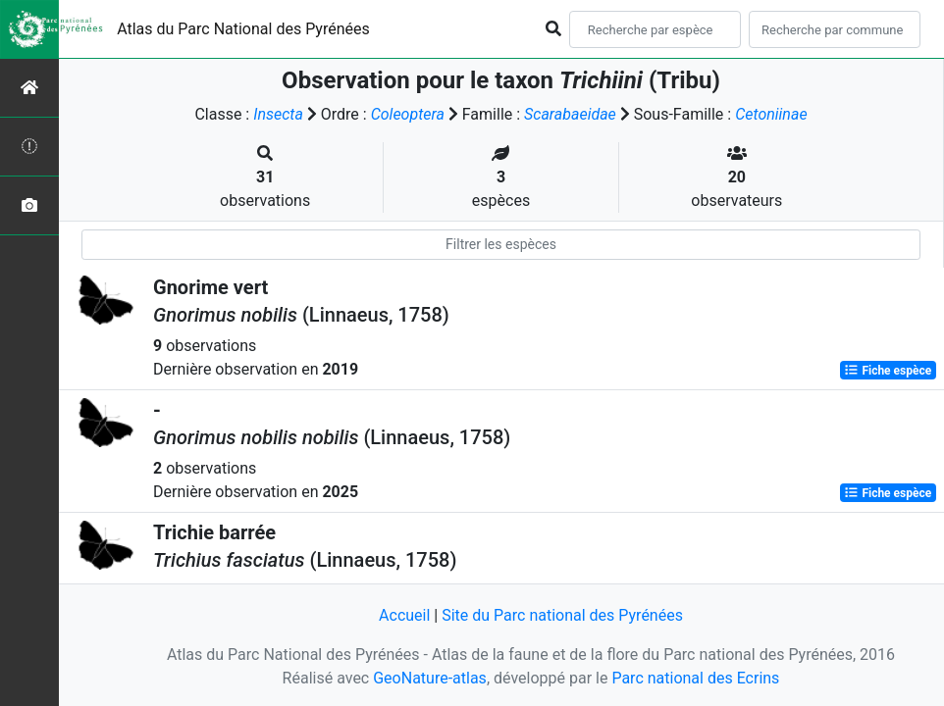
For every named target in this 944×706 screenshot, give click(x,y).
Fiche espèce (887, 371)
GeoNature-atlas (430, 678)
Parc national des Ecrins (695, 678)
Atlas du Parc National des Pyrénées (243, 29)
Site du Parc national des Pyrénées (562, 615)
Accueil (404, 615)
